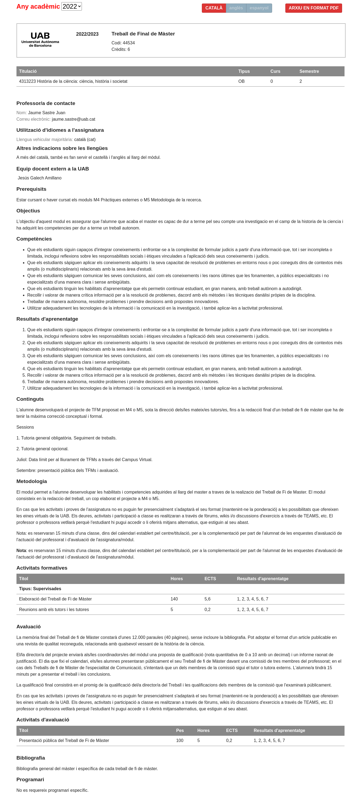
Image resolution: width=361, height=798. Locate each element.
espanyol (259, 8)
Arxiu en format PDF (314, 8)
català (213, 8)
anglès (236, 8)
